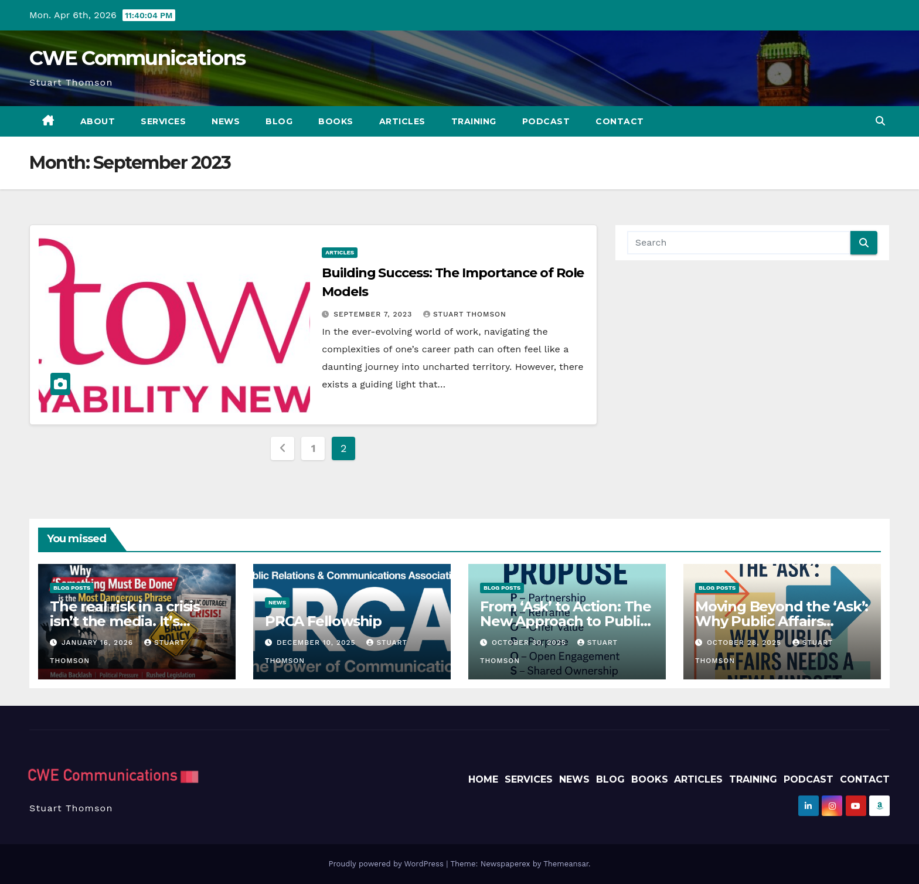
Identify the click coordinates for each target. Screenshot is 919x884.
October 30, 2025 (530, 642)
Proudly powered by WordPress (387, 863)
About (97, 121)
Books (335, 121)
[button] (880, 121)
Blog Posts (71, 587)
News (226, 121)
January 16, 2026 (99, 642)
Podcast (546, 121)
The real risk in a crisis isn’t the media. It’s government (125, 621)
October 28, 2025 (745, 642)
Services (163, 121)
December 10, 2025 (318, 642)
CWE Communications (137, 58)
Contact (619, 121)
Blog (279, 121)
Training (473, 121)
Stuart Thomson (464, 314)
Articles (402, 121)
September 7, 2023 (374, 314)
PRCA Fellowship (323, 621)
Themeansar (565, 863)
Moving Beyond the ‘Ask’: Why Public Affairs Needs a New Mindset (781, 621)
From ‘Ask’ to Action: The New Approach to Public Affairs (565, 621)
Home (483, 779)
